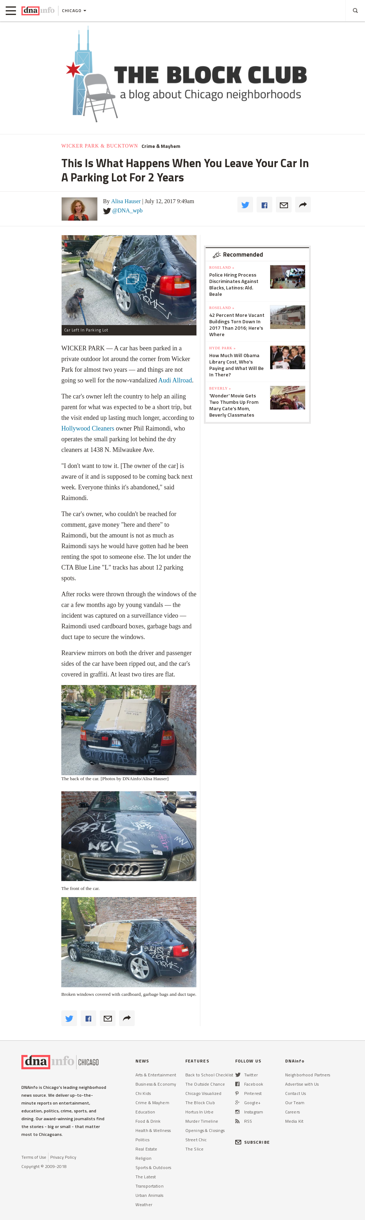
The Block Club (200, 1102)
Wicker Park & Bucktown (99, 146)
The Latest (145, 1176)
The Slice (194, 1149)
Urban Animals (149, 1195)
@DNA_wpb (127, 210)
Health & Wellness (153, 1130)
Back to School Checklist (209, 1074)
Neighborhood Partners (307, 1074)
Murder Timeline (201, 1121)
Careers (292, 1111)
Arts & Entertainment (155, 1074)
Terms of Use (33, 1157)
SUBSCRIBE (252, 1142)
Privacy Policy (63, 1157)
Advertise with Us (302, 1084)
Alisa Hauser (126, 201)
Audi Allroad (175, 380)
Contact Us (295, 1093)
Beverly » (220, 388)
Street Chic (196, 1139)
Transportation (149, 1186)
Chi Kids (143, 1093)
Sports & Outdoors (153, 1167)
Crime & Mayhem (161, 146)
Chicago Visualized (203, 1093)
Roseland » (222, 267)
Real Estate (146, 1149)
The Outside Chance (205, 1084)
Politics (142, 1139)
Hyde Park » (222, 348)
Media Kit (294, 1121)
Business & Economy (155, 1084)
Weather (143, 1204)
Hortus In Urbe (199, 1111)
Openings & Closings (205, 1130)
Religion (143, 1158)
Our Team (294, 1102)
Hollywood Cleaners (87, 428)
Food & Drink (147, 1121)
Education (145, 1111)
